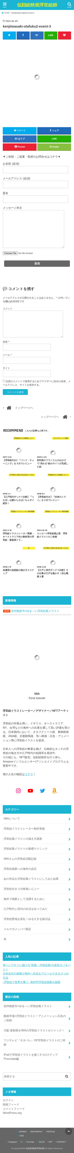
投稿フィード (11, 1104)
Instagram (12, 1142)
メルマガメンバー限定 (17, 929)
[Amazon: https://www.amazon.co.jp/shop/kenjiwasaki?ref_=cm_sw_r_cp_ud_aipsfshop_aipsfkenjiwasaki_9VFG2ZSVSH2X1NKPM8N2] (54, 790)
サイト (6, 368)
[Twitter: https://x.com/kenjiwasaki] (42, 790)
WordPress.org (12, 1112)
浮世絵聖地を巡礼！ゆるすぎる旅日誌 (27, 918)
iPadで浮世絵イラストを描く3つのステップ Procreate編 (31, 1056)
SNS (22, 1136)
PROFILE (51, 1132)
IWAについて (12, 818)
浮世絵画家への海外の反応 (20, 868)
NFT (51, 1142)
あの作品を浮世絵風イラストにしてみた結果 (31, 878)
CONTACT (61, 1142)
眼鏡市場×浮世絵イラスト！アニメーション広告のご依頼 (35, 1018)
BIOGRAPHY (36, 1132)
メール (7, 355)
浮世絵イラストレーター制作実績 (24, 828)
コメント (7, 308)
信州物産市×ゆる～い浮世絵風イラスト (28, 1006)
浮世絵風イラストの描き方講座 (23, 838)
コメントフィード (14, 1108)
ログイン (8, 1100)
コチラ (29, 774)
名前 (6, 341)
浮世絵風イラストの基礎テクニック (26, 848)
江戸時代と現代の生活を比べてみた (26, 908)
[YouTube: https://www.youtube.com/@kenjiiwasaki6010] (30, 790)
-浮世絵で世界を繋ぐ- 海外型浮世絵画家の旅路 (31, 982)
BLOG (42, 1142)
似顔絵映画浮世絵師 (37, 4)
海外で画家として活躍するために (24, 898)
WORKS (23, 1132)
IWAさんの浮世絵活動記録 (20, 858)
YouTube (30, 1142)
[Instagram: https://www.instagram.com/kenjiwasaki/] (18, 790)
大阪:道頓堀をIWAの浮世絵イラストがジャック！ (34, 1030)
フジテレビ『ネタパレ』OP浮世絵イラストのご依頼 (34, 1042)
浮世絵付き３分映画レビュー (21, 888)
